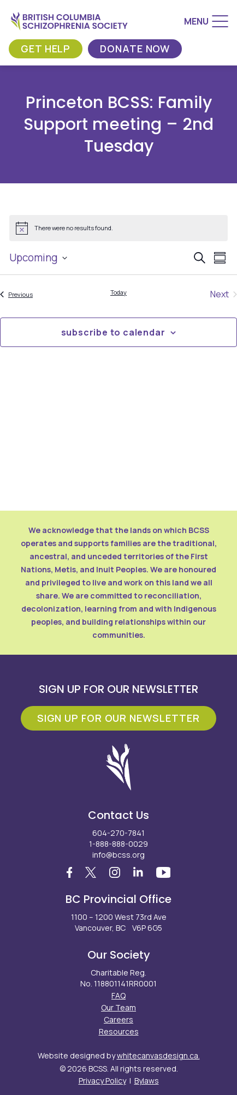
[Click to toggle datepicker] (38, 258)
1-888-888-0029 (118, 844)
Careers (118, 1019)
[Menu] (206, 21)
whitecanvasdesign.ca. (158, 1055)
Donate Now (135, 48)
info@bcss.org (118, 854)
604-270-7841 (118, 833)
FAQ (118, 995)
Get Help (45, 48)
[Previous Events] (16, 294)
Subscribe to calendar (113, 332)
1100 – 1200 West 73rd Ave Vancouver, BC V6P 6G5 (119, 922)
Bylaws (146, 1080)
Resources (119, 1031)
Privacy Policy (102, 1080)
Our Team (118, 1007)
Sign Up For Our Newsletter (118, 718)
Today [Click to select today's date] (118, 292)
